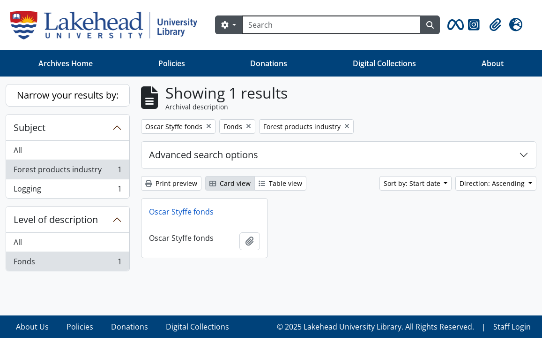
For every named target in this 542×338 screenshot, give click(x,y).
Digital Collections (384, 63)
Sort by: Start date (413, 183)
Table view (280, 183)
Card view (230, 183)
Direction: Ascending (493, 183)
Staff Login (512, 327)
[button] (454, 25)
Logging (67, 190)
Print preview (171, 183)
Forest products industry (67, 171)
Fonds (67, 263)
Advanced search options (203, 154)
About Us (32, 327)
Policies (171, 63)
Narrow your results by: (68, 95)
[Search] (331, 24)
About (493, 63)
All (18, 150)
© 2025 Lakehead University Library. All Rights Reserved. (375, 327)
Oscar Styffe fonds (181, 212)
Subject (29, 127)
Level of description (56, 219)
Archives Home (65, 63)
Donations (268, 63)
